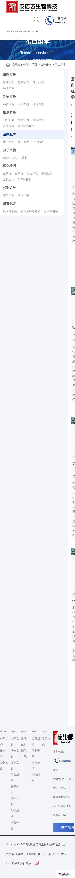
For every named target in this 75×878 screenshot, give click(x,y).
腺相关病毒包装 (30, 211)
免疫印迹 (38, 141)
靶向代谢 (8, 195)
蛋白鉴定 (23, 141)
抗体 (24, 738)
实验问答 (36, 777)
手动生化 (46, 173)
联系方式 (46, 741)
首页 (34, 64)
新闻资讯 (28, 40)
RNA (6, 157)
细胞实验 (9, 112)
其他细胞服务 (26, 126)
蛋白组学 (60, 64)
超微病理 (23, 82)
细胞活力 (23, 120)
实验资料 (24, 40)
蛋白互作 (8, 141)
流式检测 (8, 126)
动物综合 (8, 104)
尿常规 (19, 173)
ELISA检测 (24, 179)
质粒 (25, 157)
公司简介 (4, 741)
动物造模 (38, 104)
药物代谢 (23, 195)
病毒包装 (9, 203)
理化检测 (9, 166)
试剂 (24, 744)
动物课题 (23, 104)
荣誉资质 (4, 765)
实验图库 (20, 40)
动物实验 (9, 96)
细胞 (24, 750)
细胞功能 (38, 120)
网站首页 (8, 40)
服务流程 (4, 753)
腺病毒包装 (51, 211)
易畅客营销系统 (21, 863)
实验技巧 (36, 765)
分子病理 (38, 82)
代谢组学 (9, 187)
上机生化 (8, 179)
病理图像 (8, 88)
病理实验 (9, 74)
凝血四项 (32, 173)
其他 (24, 756)
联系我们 (37, 40)
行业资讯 (36, 753)
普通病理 (8, 82)
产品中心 (12, 40)
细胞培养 (8, 120)
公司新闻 (36, 741)
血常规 (7, 173)
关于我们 (33, 40)
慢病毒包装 (10, 211)
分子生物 (9, 150)
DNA (16, 157)
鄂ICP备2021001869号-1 (42, 854)
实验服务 (16, 40)
